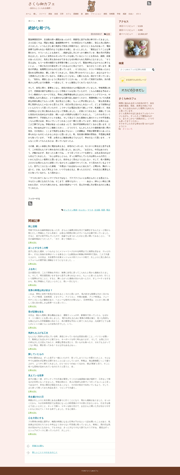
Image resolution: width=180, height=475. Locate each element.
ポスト (138, 14)
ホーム (28, 14)
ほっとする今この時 (38, 248)
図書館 (76, 14)
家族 (50, 14)
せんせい (82, 210)
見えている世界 (36, 375)
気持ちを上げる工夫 (38, 333)
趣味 (87, 14)
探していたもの (36, 354)
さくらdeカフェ (41, 4)
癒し (35, 14)
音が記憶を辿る (36, 311)
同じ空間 (32, 226)
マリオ (90, 210)
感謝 (124, 14)
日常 (62, 14)
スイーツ (42, 14)
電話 (108, 210)
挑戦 (105, 14)
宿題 (103, 210)
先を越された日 (36, 397)
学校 (118, 14)
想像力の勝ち (35, 446)
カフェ (68, 14)
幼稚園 (112, 14)
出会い (131, 14)
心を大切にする (36, 418)
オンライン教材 (70, 210)
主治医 (97, 210)
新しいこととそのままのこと (42, 453)
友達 (56, 14)
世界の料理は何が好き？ (40, 290)
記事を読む (32, 242)
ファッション (96, 14)
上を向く (32, 269)
